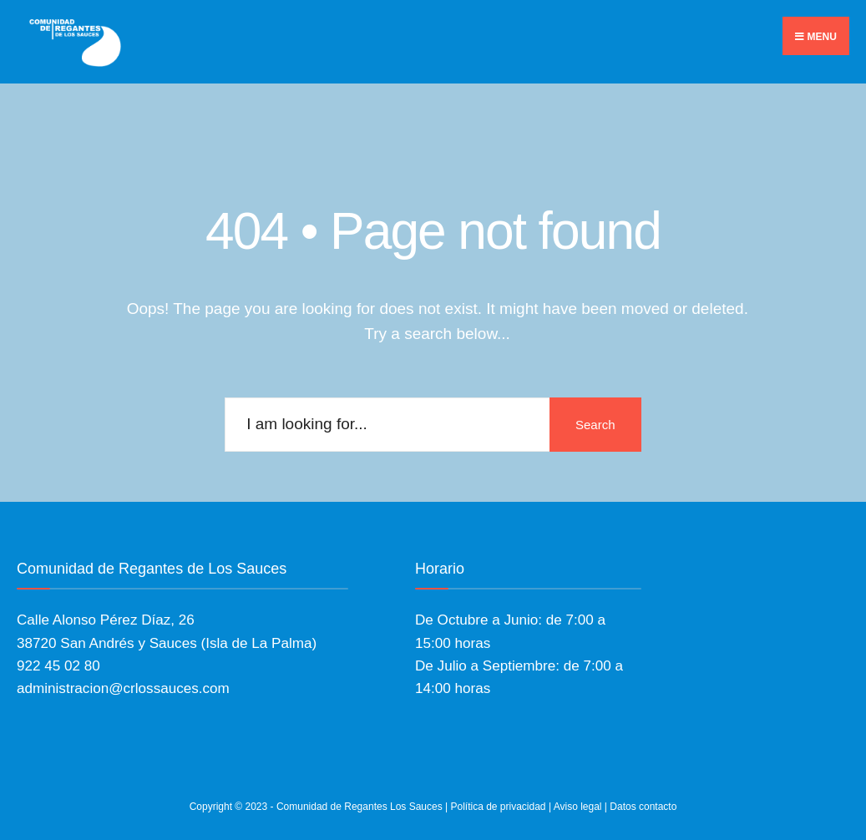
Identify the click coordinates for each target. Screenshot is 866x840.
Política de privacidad (497, 806)
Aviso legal (578, 806)
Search (595, 424)
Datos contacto (643, 806)
